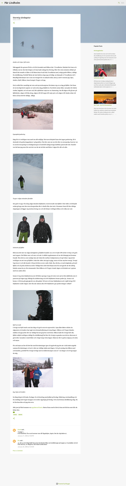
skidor (20, 414)
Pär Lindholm (12, 2)
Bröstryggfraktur (98, 50)
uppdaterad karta (37, 407)
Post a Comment (18, 450)
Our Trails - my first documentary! (103, 105)
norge (15, 414)
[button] (14, 23)
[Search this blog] (116, 3)
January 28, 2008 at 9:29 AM (26, 447)
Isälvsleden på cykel (99, 78)
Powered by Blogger (63, 483)
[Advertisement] (45, 467)
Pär (19, 440)
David (19, 429)
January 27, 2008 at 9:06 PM (26, 436)
